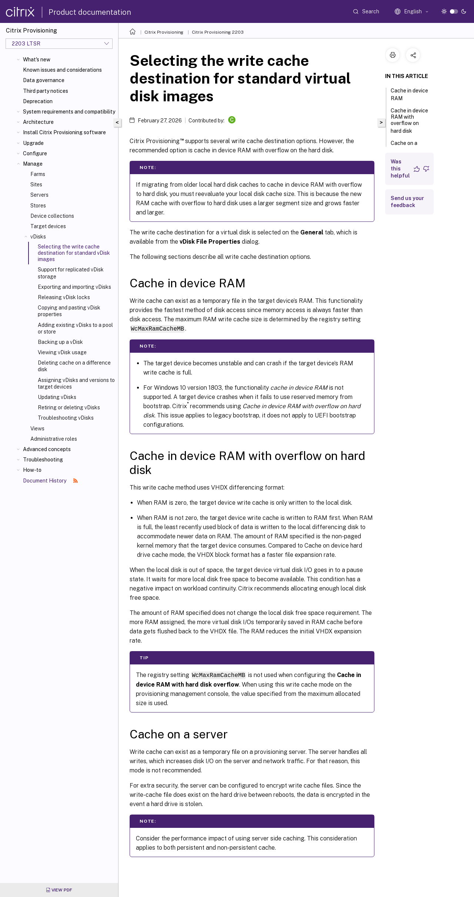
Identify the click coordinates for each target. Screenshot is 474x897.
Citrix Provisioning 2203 (218, 32)
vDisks (38, 237)
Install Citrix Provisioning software (64, 132)
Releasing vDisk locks (64, 297)
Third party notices (45, 91)
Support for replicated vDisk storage (71, 273)
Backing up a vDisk (60, 342)
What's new (36, 59)
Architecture (38, 122)
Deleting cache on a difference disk (74, 366)
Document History (50, 481)
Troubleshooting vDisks (66, 418)
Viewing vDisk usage (62, 352)
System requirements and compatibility (69, 112)
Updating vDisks (57, 397)
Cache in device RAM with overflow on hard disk (409, 121)
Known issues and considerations (62, 70)
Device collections (52, 216)
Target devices (48, 226)
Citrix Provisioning (163, 32)
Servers (39, 195)
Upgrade (33, 143)
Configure (35, 153)
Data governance (43, 80)
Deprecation (38, 101)
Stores (38, 206)
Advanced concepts (47, 449)
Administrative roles (53, 439)
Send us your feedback (407, 201)
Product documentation (90, 12)
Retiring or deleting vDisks (69, 407)
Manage (33, 164)
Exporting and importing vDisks (74, 287)
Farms (37, 174)
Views (37, 428)
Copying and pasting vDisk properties (69, 311)
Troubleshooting (43, 460)
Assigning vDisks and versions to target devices (76, 383)
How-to (32, 470)
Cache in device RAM (409, 94)
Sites (36, 184)
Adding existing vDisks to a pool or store (75, 328)
